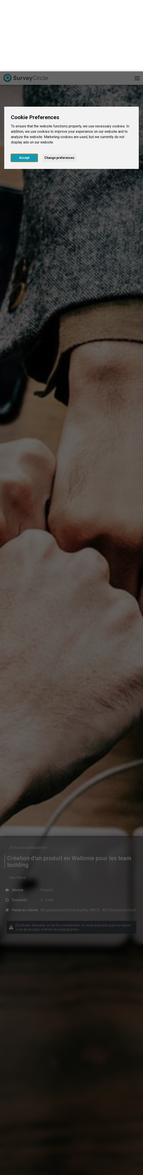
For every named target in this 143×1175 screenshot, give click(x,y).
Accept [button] (24, 86)
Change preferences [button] (59, 86)
